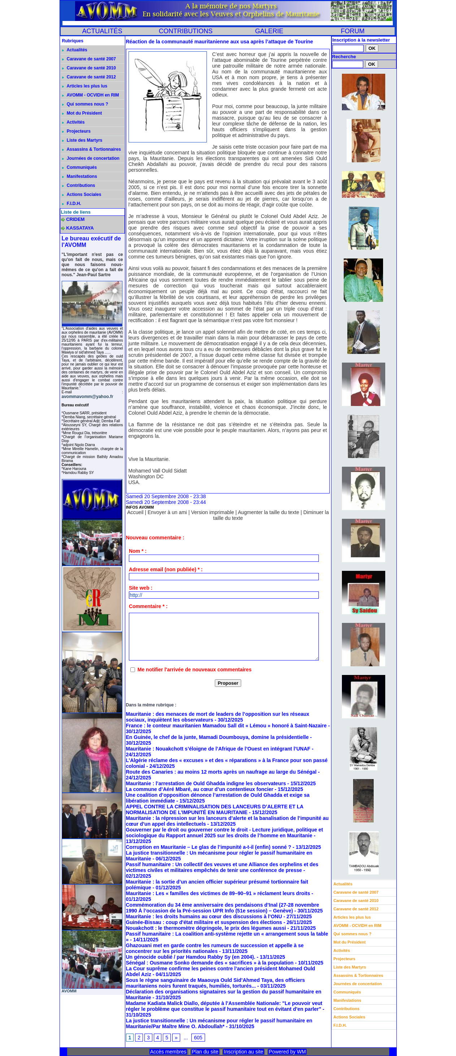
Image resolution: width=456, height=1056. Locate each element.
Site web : (140, 588)
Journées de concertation (91, 158)
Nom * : (138, 551)
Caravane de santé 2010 (89, 67)
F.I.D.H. (71, 203)
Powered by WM (287, 1052)
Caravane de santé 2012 (89, 77)
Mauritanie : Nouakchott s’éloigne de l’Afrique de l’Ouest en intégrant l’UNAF (218, 749)
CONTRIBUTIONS (186, 31)
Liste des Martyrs (82, 140)
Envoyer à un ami (167, 512)
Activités (73, 122)
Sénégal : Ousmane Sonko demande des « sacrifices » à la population (210, 963)
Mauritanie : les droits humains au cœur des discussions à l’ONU (204, 916)
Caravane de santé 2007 (89, 58)
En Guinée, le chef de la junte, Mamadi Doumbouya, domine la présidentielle (217, 737)
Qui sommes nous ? (85, 104)
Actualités (74, 49)
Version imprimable (212, 512)
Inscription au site (243, 1052)
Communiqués (79, 167)
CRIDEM (75, 219)
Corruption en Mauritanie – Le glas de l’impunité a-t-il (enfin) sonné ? (209, 847)
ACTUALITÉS (102, 31)
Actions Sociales (81, 194)
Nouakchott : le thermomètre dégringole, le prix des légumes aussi (206, 928)
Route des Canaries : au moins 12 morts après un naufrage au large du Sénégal (221, 772)
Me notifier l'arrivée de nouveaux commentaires (195, 669)
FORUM (353, 31)
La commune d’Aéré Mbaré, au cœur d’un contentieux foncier (199, 789)
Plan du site (205, 1052)
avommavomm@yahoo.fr (87, 396)
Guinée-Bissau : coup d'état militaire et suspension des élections (204, 922)
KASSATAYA (80, 228)
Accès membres (168, 1052)
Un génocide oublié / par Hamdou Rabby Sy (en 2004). (191, 957)
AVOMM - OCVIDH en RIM (90, 95)
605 (198, 1037)
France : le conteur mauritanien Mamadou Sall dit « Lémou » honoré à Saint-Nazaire (226, 725)
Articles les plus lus (85, 86)
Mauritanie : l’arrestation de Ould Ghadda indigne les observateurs (206, 783)
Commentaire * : (148, 606)
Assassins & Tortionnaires (91, 149)
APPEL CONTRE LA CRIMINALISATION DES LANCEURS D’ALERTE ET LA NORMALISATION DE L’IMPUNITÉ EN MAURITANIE (215, 809)
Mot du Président (82, 113)
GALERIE (269, 31)
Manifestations (79, 176)
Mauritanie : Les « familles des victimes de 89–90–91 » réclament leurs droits (218, 893)
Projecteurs (76, 131)
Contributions (78, 185)
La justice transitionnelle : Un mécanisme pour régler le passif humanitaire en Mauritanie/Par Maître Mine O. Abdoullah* (219, 1023)
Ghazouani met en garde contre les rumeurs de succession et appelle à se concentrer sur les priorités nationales (215, 948)
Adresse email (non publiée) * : (166, 569)
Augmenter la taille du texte (268, 512)
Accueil (135, 512)
